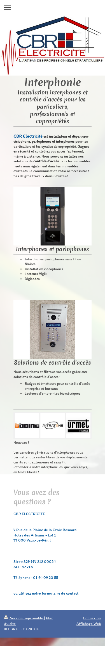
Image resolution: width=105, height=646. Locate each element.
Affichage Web (88, 623)
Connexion (92, 618)
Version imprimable (24, 618)
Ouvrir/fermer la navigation (52, 7)
